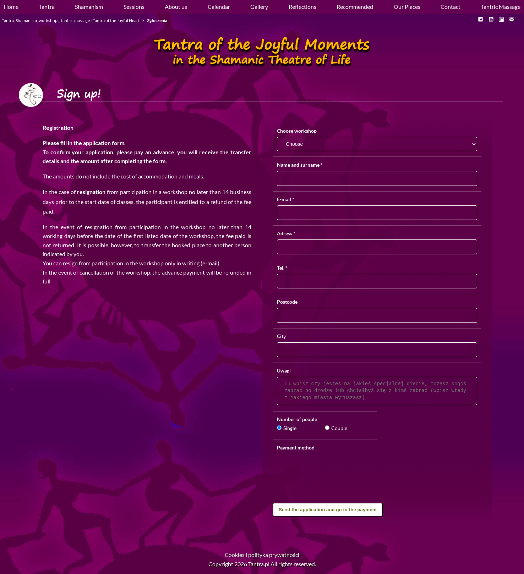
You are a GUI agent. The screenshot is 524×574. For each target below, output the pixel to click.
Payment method (296, 448)
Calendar (219, 6)
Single (286, 428)
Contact (450, 6)
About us (176, 6)
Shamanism (89, 6)
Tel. (282, 268)
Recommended (355, 6)
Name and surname (300, 165)
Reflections (302, 6)
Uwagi (284, 371)
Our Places (407, 6)
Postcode (287, 302)
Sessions (134, 6)
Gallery (259, 6)
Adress (286, 233)
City (281, 336)
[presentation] (377, 489)
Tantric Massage (500, 6)
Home (11, 6)
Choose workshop (297, 130)
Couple (336, 428)
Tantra (47, 6)
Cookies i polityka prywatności (262, 554)
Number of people (297, 419)
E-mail (285, 199)
